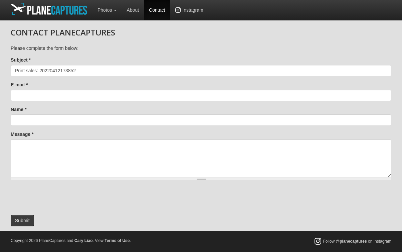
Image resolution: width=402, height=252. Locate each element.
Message (22, 134)
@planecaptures (351, 241)
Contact (157, 10)
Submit (22, 220)
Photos (107, 10)
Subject (21, 60)
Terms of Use (117, 240)
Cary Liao (83, 240)
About (133, 10)
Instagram (192, 10)
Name (18, 109)
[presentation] (61, 198)
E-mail (19, 84)
